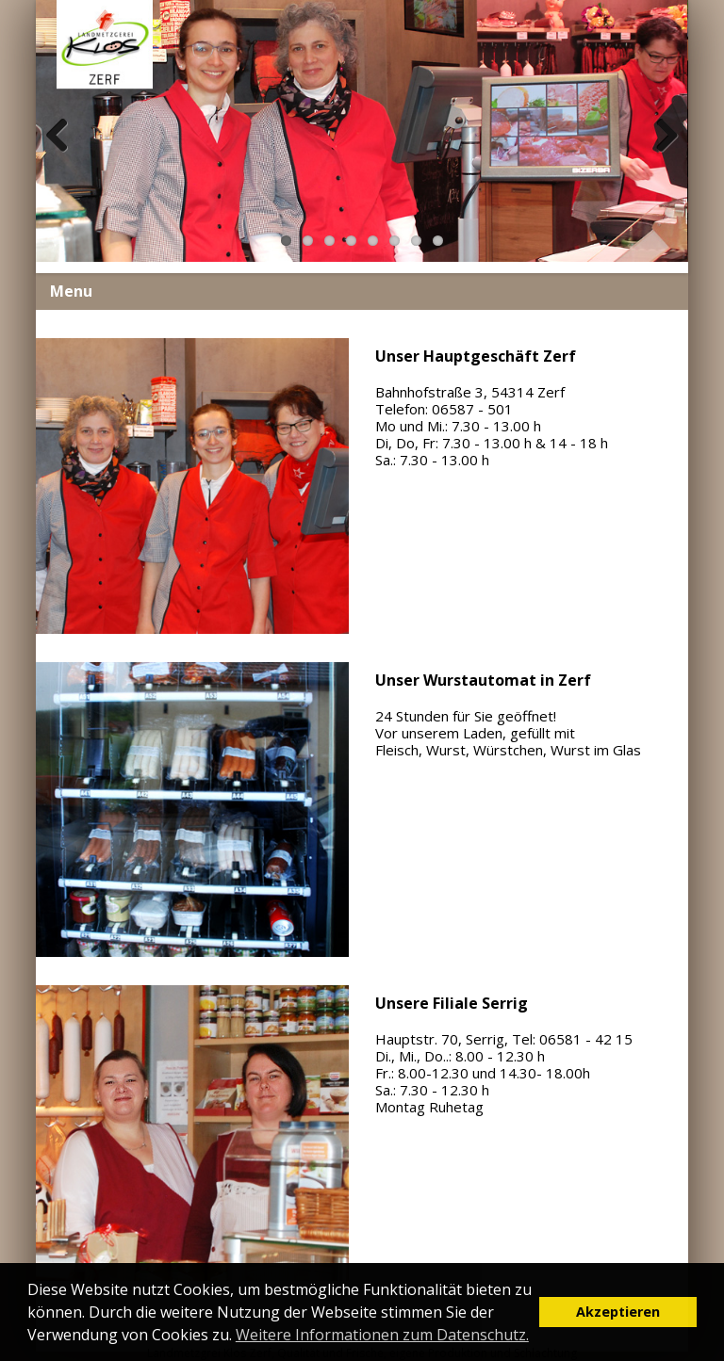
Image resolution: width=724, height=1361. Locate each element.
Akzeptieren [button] (618, 1311)
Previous (64, 154)
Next (663, 154)
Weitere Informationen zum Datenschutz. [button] (382, 1335)
